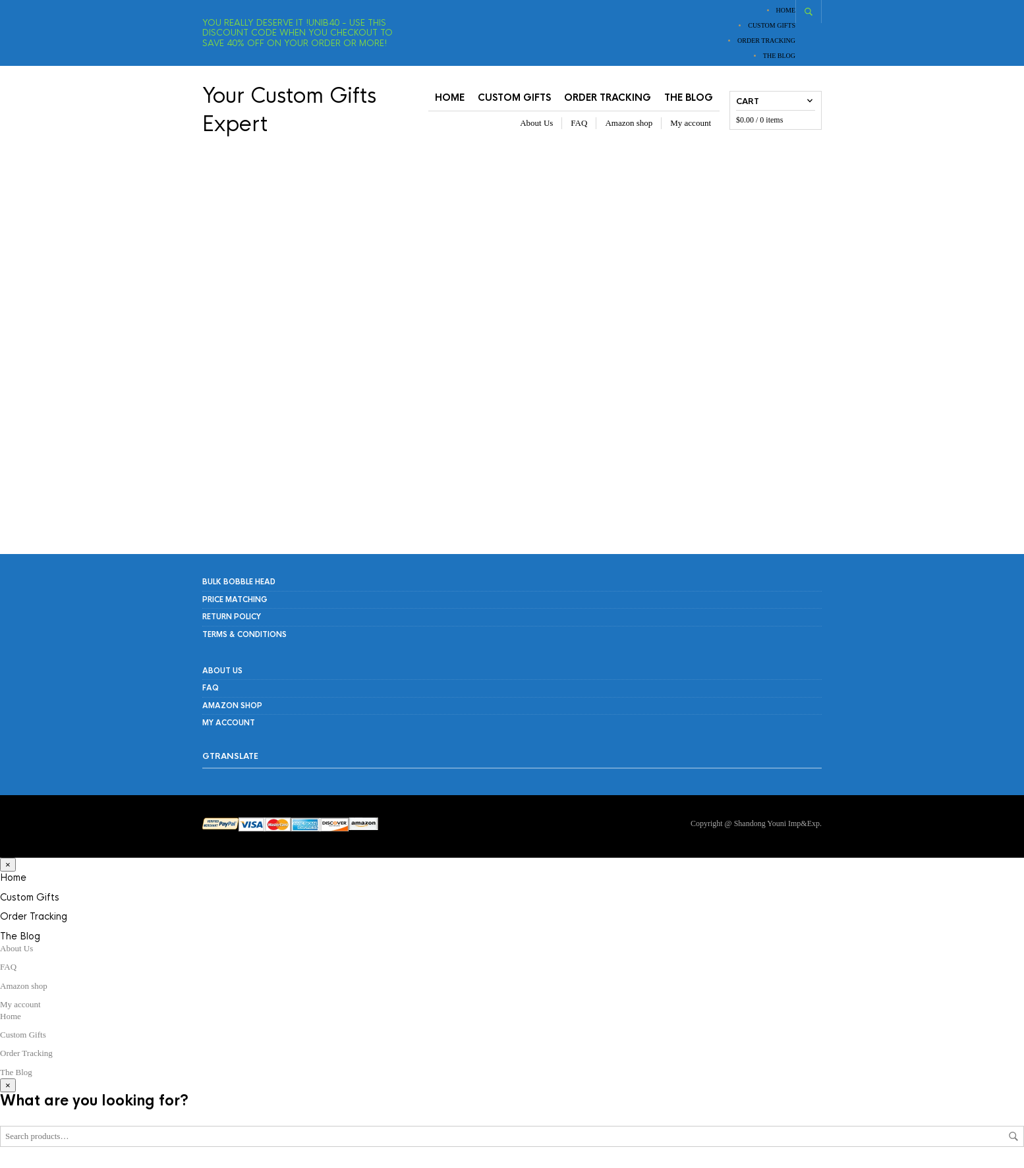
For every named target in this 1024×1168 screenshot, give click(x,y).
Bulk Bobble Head (238, 583)
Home (785, 10)
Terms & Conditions (244, 635)
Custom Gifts (771, 25)
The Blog (779, 55)
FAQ (579, 123)
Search (1013, 1137)
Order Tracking (766, 40)
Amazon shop (628, 123)
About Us (536, 123)
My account (690, 123)
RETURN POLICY (231, 618)
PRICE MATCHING (235, 600)
